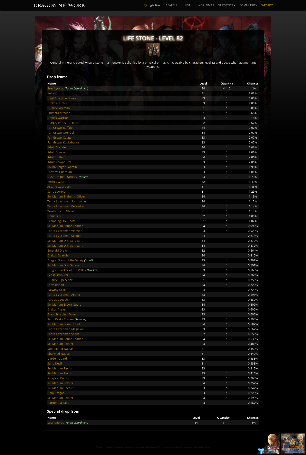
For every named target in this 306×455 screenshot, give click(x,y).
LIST (187, 5)
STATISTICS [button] (226, 5)
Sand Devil (54, 363)
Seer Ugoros (55, 88)
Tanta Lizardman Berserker (66, 206)
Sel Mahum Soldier (60, 344)
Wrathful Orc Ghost (60, 211)
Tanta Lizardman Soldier (64, 236)
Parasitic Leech (57, 299)
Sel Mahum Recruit (60, 368)
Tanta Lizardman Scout (63, 334)
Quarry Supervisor (60, 280)
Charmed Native (58, 354)
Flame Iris (54, 216)
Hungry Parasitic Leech (63, 123)
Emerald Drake (57, 250)
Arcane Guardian (59, 187)
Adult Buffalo (56, 157)
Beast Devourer (57, 275)
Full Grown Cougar (60, 137)
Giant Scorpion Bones (62, 314)
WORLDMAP (206, 5)
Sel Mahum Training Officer (66, 196)
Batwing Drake (57, 290)
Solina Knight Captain (62, 167)
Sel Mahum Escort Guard (64, 304)
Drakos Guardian (58, 255)
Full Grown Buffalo (60, 128)
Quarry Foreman (58, 108)
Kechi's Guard (56, 182)
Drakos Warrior (57, 118)
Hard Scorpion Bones (61, 98)
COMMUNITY (248, 5)
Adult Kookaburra (59, 162)
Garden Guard (57, 358)
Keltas (51, 93)
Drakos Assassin (58, 309)
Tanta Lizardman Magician (65, 329)
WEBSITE (267, 5)
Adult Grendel (57, 147)
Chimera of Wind (58, 113)
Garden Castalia (58, 403)
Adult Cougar (56, 152)
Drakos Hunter (57, 103)
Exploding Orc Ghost (61, 221)
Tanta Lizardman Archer (63, 295)
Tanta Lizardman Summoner (66, 201)
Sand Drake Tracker (60, 319)
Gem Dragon (56, 393)
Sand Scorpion (57, 191)
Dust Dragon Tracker (61, 177)
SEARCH (171, 5)
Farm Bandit (55, 285)
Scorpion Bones (58, 378)
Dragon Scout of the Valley (65, 260)
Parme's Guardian (59, 172)
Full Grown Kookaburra (63, 142)
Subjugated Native (60, 349)
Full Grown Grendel (60, 132)
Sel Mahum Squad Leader (65, 226)
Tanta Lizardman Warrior (64, 231)
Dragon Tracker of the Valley (66, 270)
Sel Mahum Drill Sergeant (65, 241)
